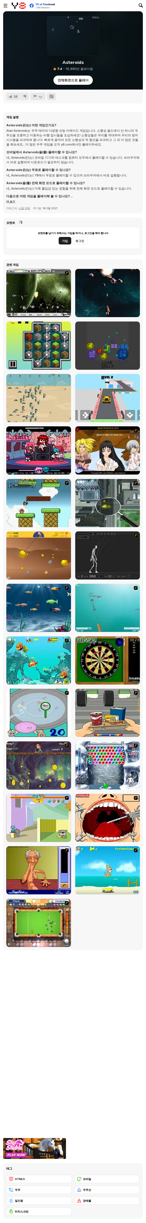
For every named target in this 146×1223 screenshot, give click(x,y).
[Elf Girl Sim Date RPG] (107, 450)
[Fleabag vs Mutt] (38, 818)
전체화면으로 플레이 (73, 80)
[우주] (39, 1190)
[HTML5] (39, 1179)
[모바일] (107, 1179)
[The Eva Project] (38, 293)
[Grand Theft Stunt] (107, 398)
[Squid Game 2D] (38, 398)
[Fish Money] (38, 765)
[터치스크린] (39, 1211)
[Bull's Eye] (107, 660)
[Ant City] (107, 503)
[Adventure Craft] (38, 346)
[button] (10, 201)
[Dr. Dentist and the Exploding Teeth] (107, 818)
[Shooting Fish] (107, 608)
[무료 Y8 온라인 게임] (19, 6)
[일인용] (39, 1200)
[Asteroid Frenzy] (107, 293)
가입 (65, 241)
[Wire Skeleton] (107, 555)
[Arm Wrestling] (38, 870)
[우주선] (107, 1190)
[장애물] (107, 1200)
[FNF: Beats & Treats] (38, 450)
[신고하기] (37, 96)
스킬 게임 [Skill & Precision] (24, 208)
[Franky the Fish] (38, 608)
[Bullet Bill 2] (38, 503)
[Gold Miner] (38, 555)
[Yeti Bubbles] (107, 765)
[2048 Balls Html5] (107, 346)
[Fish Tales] (38, 660)
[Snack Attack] (107, 713)
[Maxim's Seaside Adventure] (107, 870)
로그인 (79, 241)
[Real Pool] (38, 923)
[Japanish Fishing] (38, 713)
